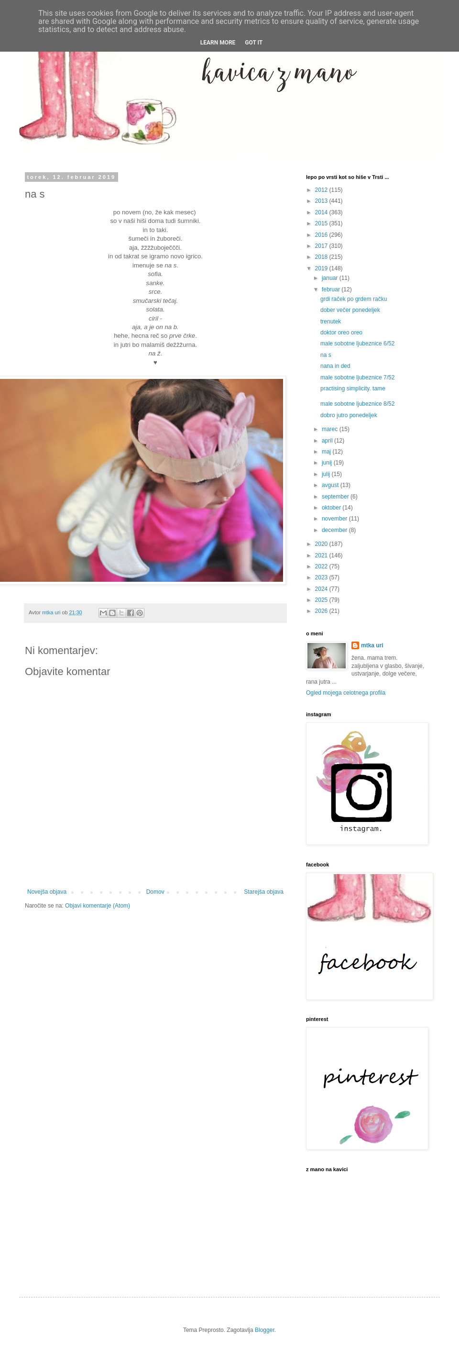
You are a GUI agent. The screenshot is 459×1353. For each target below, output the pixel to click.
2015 (322, 223)
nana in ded (335, 366)
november (335, 518)
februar (331, 289)
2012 (322, 190)
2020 (322, 544)
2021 (322, 555)
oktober (332, 507)
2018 (322, 257)
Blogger (264, 1330)
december (335, 530)
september (336, 496)
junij (328, 462)
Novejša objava (46, 891)
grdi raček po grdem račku (353, 299)
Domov (155, 891)
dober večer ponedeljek (350, 310)
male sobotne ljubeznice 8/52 (357, 403)
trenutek (330, 321)
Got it (253, 42)
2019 (322, 268)
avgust (331, 485)
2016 (322, 235)
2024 (322, 589)
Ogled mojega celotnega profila (345, 692)
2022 (322, 566)
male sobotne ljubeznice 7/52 (357, 377)
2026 (322, 611)
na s (325, 355)
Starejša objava (264, 891)
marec (330, 429)
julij (327, 474)
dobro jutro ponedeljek (348, 415)
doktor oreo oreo (341, 332)
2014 (322, 212)
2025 (322, 600)
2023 (322, 577)
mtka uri (372, 645)
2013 (322, 201)
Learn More (218, 42)
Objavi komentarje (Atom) (97, 905)
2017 (322, 246)
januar (330, 278)
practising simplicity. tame (352, 388)
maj (327, 451)
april (328, 440)
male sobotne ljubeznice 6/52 (357, 343)
